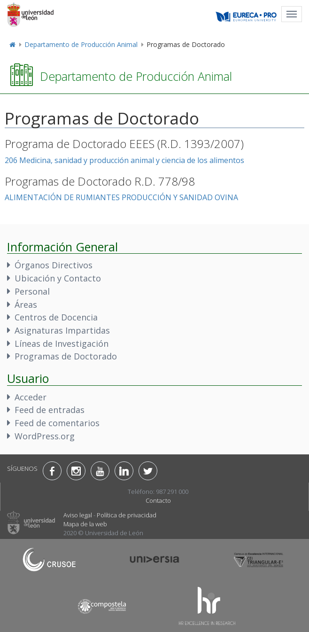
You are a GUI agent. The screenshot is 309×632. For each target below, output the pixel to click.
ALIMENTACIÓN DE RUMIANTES (62, 197)
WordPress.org (45, 436)
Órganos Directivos (54, 265)
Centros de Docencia (56, 317)
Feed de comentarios (57, 423)
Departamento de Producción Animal (81, 44)
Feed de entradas (50, 409)
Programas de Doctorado (66, 356)
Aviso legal (77, 515)
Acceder (30, 397)
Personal (32, 291)
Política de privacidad (126, 515)
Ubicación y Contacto (58, 278)
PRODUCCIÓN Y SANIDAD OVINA (180, 197)
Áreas (26, 304)
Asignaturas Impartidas (62, 330)
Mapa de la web (85, 524)
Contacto (158, 500)
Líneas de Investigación (61, 343)
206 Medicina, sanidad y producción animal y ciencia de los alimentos (124, 160)
